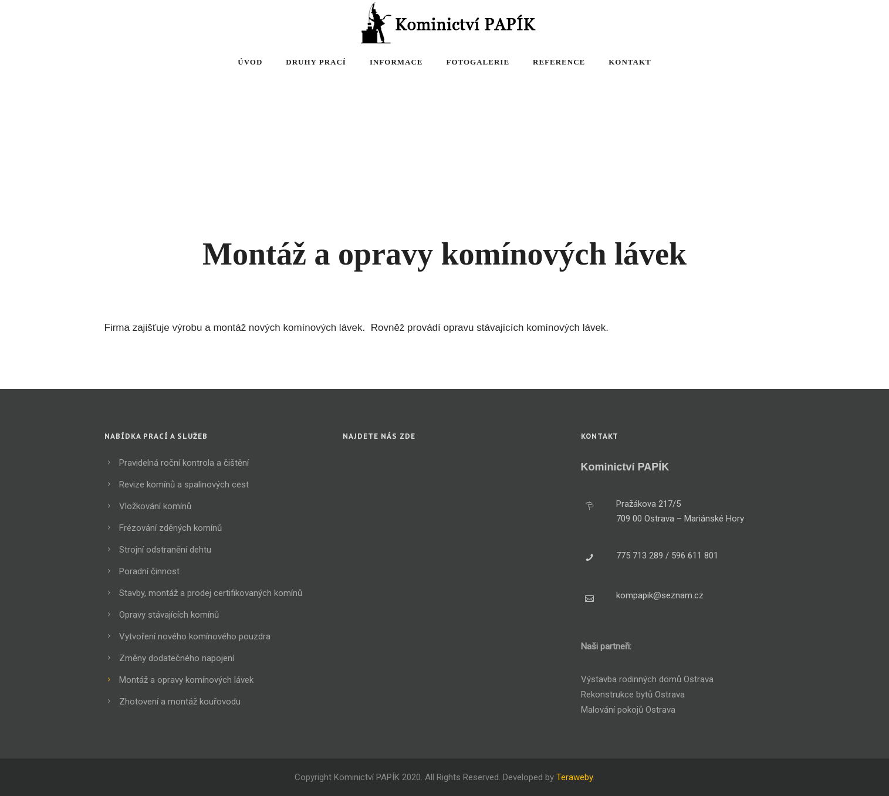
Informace (396, 61)
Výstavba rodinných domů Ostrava (647, 679)
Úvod (250, 61)
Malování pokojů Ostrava (628, 709)
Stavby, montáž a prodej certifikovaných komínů (210, 593)
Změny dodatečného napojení (176, 658)
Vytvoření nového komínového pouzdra (195, 636)
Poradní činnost (149, 571)
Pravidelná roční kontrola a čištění (184, 463)
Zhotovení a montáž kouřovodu (180, 701)
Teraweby (574, 777)
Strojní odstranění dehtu (165, 549)
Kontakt (630, 61)
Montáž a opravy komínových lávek (186, 680)
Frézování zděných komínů (170, 528)
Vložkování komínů (155, 506)
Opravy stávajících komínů (169, 614)
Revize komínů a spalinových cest (184, 484)
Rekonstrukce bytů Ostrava (633, 694)
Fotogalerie (478, 61)
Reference (559, 61)
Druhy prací (316, 61)
